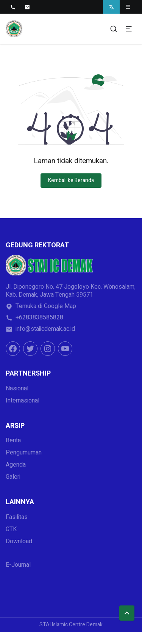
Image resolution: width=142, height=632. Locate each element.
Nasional (17, 388)
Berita (13, 440)
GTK (11, 529)
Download (19, 541)
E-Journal (18, 564)
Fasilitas (17, 517)
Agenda (16, 464)
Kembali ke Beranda (71, 180)
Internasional (22, 400)
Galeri (13, 476)
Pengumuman (24, 452)
